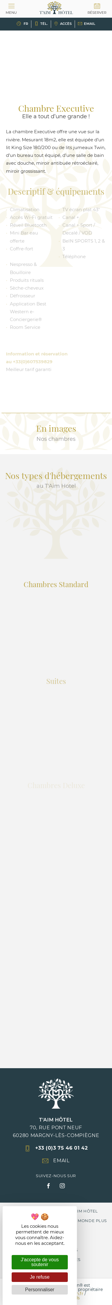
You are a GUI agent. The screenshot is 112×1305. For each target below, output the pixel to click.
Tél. (41, 24)
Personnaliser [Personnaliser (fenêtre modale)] (39, 1289)
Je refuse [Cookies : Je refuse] (40, 1277)
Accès (63, 24)
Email (86, 24)
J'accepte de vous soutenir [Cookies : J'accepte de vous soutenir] (40, 1262)
